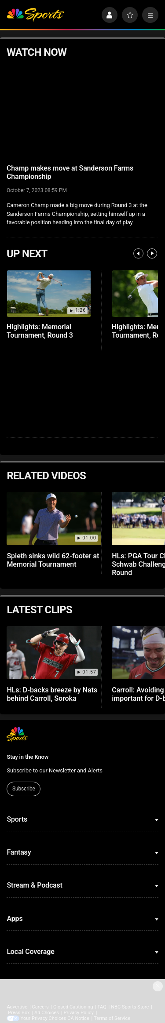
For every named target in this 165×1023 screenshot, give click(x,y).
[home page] (35, 15)
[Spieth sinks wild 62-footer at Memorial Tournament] (54, 518)
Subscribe (23, 789)
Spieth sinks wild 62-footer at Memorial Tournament (53, 560)
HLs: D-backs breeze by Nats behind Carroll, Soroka (52, 694)
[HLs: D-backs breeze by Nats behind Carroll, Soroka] (54, 652)
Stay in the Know (27, 757)
